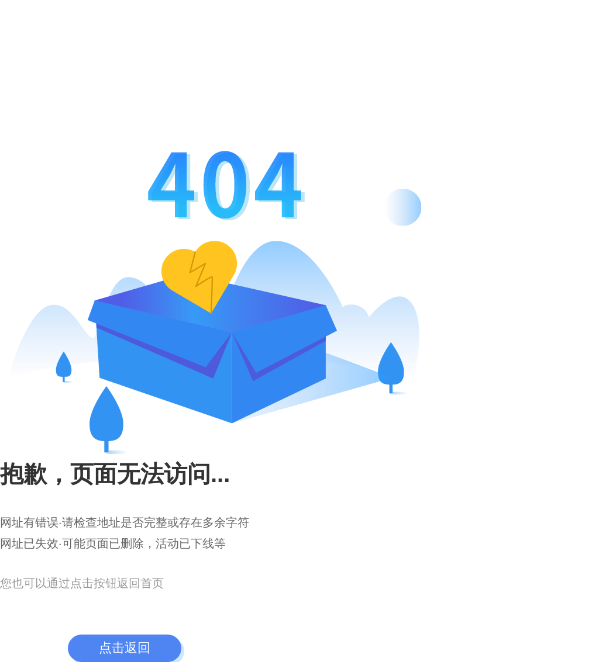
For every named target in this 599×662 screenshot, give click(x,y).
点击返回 (124, 647)
